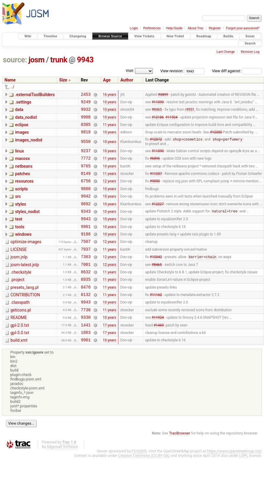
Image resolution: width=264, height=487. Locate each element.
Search (250, 43)
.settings (23, 103)
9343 (86, 225)
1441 (86, 352)
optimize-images (25, 258)
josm (36, 60)
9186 (86, 250)
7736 (86, 335)
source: (15, 60)
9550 (86, 147)
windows (23, 249)
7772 (86, 165)
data (19, 111)
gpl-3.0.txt (19, 359)
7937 (86, 267)
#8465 (157, 284)
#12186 (158, 120)
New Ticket (175, 36)
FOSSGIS (139, 480)
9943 (85, 60)
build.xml (18, 368)
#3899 (163, 95)
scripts (21, 199)
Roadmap (203, 36)
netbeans (23, 173)
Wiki (27, 36)
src (18, 207)
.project (17, 300)
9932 (86, 112)
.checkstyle (20, 292)
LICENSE (18, 266)
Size (63, 80)
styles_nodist (27, 224)
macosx (22, 165)
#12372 (156, 145)
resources (24, 190)
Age (106, 80)
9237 (86, 157)
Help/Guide (174, 28)
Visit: (130, 70)
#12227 (158, 216)
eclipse (21, 128)
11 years (109, 129)
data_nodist (26, 120)
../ (12, 86)
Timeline (50, 36)
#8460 (157, 112)
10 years (109, 103)
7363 (86, 275)
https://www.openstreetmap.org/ (234, 480)
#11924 (171, 120)
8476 (86, 309)
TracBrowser (179, 462)
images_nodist (28, 145)
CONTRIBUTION (25, 317)
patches (22, 182)
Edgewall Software (62, 475)
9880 (86, 199)
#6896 (155, 166)
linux (19, 156)
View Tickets (144, 36)
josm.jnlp (18, 275)
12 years (109, 191)
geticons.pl (20, 334)
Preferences (152, 28)
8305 (86, 129)
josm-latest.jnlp (24, 283)
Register (215, 28)
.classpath (20, 325)
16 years (109, 95)
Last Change (226, 52)
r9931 (189, 112)
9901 (86, 242)
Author (126, 80)
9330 (86, 343)
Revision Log (250, 52)
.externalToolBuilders (35, 94)
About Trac (196, 28)
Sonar (250, 36)
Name (10, 80)
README (18, 342)
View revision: (171, 71)
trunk (58, 60)
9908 (86, 120)
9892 (86, 216)
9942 (86, 208)
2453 (86, 95)
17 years (109, 352)
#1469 (159, 352)
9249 (86, 103)
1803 (86, 360)
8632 (86, 292)
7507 (86, 258)
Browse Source (110, 36)
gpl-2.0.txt (19, 351)
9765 (86, 174)
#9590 (155, 191)
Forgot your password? (243, 28)
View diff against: (237, 71)
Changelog (77, 36)
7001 (86, 284)
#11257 (156, 183)
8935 (86, 301)
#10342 (156, 276)
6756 (86, 191)
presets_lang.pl (24, 309)
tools (19, 241)
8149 (86, 182)
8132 (86, 318)
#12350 (216, 137)
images (22, 136)
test (18, 232)
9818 (86, 137)
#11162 (156, 318)
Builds (228, 36)
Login (134, 28)
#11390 (158, 103)
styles (20, 216)
